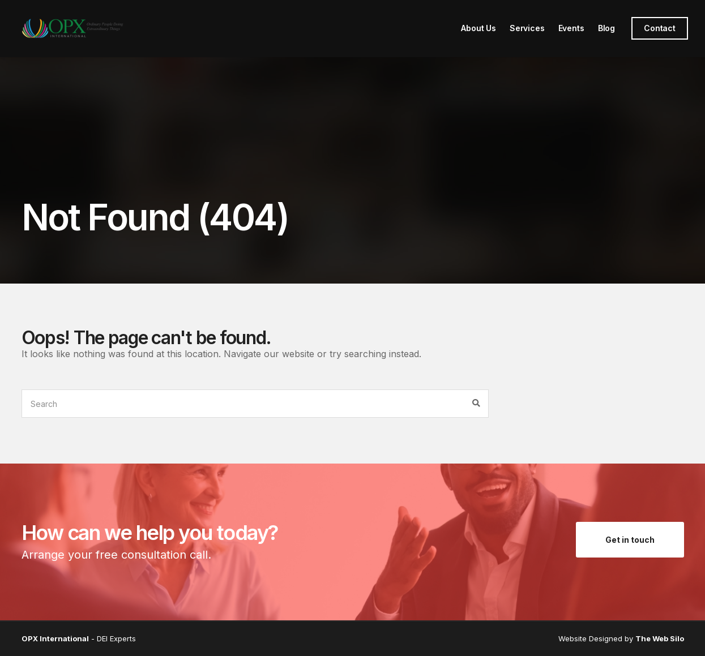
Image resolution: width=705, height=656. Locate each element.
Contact (660, 28)
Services (527, 28)
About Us (478, 28)
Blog (606, 28)
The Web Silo (659, 638)
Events (571, 28)
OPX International (55, 638)
